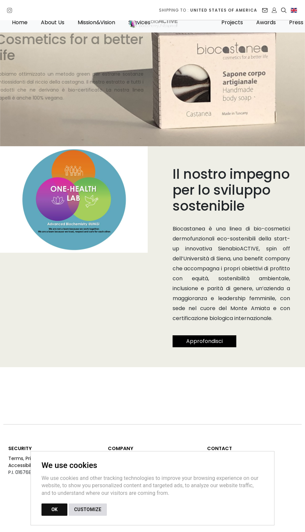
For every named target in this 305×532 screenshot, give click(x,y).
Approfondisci (204, 341)
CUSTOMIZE (87, 509)
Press (296, 22)
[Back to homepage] (157, 22)
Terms (15, 458)
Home (20, 22)
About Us (52, 22)
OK (54, 509)
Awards (266, 22)
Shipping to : (208, 10)
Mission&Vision (96, 22)
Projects (232, 22)
